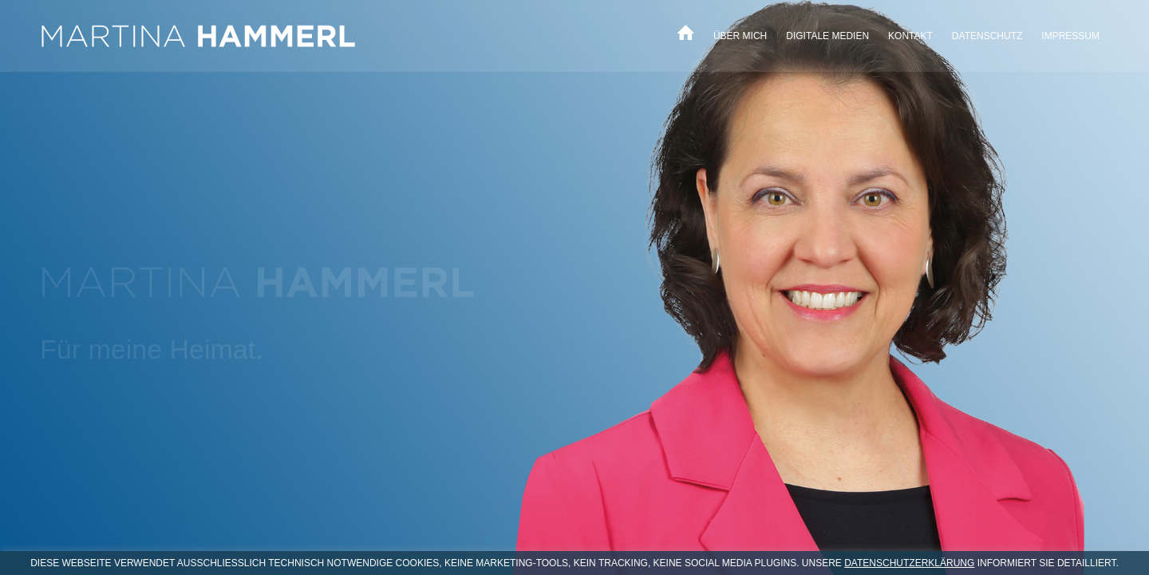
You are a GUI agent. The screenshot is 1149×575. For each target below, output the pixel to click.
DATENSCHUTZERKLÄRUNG (909, 563)
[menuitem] (686, 36)
